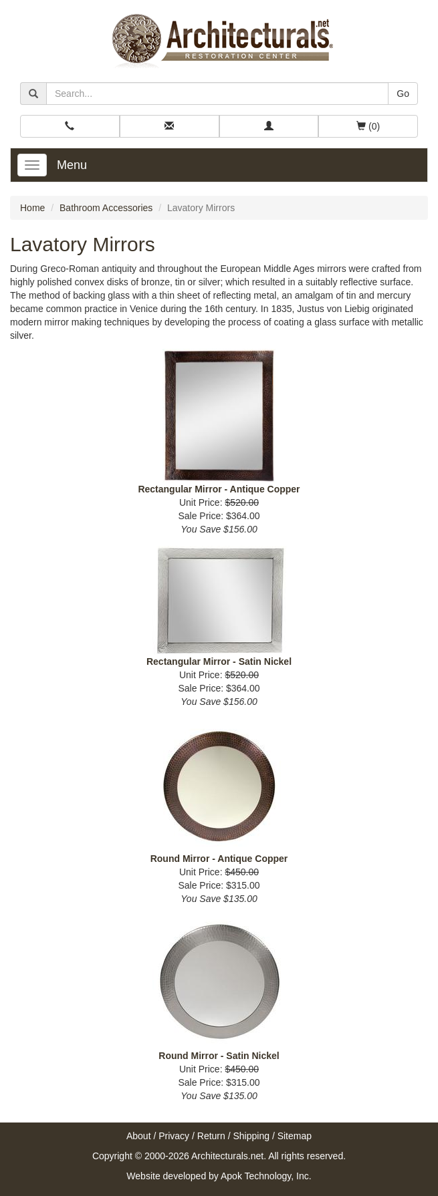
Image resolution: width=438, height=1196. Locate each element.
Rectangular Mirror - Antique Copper (219, 489)
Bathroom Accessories (106, 207)
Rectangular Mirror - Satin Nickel (219, 661)
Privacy (173, 1136)
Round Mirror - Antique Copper (219, 858)
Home (32, 207)
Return (211, 1136)
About (138, 1136)
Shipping (251, 1136)
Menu (72, 165)
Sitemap (295, 1136)
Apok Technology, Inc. (266, 1176)
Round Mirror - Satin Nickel (218, 1055)
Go (403, 93)
